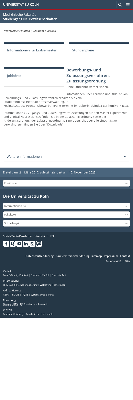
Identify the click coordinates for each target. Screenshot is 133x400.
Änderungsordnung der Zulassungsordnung (34, 120)
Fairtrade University (13, 314)
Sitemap (96, 256)
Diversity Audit (59, 275)
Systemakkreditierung (42, 294)
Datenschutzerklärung (39, 256)
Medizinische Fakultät (19, 14)
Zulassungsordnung (78, 117)
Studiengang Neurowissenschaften (30, 19)
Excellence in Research (33, 304)
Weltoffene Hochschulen (53, 284)
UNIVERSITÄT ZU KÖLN (21, 4)
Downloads (54, 124)
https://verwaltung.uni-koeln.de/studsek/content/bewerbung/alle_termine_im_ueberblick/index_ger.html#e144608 (66, 104)
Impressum (111, 256)
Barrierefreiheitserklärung (72, 256)
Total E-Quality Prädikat (16, 275)
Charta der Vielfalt (40, 275)
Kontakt (125, 256)
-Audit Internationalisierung (20, 284)
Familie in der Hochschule (39, 314)
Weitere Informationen (24, 156)
